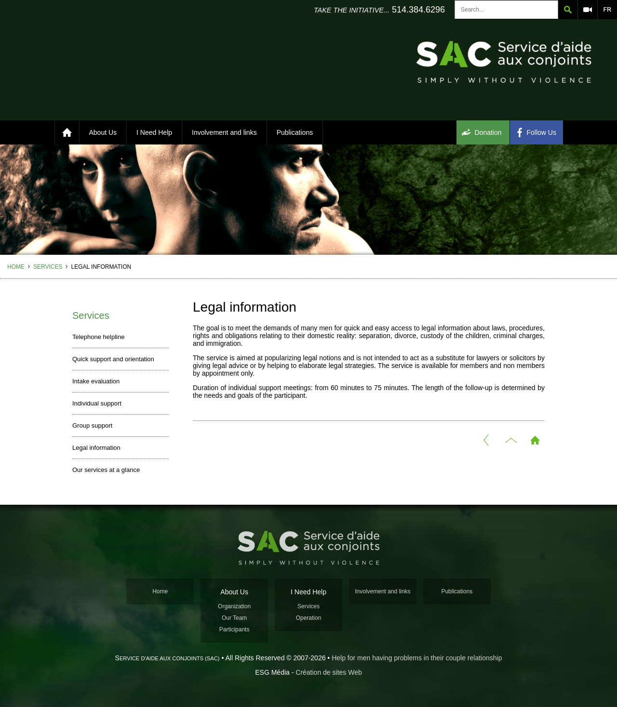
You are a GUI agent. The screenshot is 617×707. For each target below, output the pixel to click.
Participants (234, 629)
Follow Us (541, 132)
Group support (92, 425)
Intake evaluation (96, 381)
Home (16, 266)
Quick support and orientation (113, 359)
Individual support (96, 403)
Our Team (234, 618)
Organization (234, 606)
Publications (295, 132)
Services (47, 266)
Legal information (96, 447)
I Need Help (154, 132)
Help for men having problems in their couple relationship (417, 658)
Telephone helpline (98, 336)
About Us (103, 132)
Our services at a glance (106, 469)
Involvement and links (224, 132)
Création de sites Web (328, 672)
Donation (488, 132)
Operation (309, 618)
